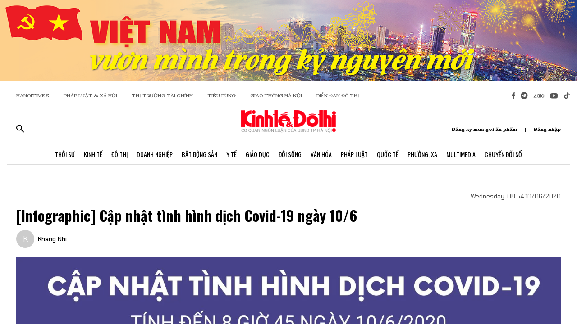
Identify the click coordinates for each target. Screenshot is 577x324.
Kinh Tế (93, 154)
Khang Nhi (52, 239)
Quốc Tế (387, 154)
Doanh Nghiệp (155, 154)
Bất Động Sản (199, 154)
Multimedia (461, 154)
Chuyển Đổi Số (503, 154)
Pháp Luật (354, 154)
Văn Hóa (321, 154)
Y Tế (231, 154)
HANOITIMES (32, 96)
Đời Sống (290, 154)
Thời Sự (65, 154)
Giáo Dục (258, 154)
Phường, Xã (422, 154)
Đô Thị (119, 154)
